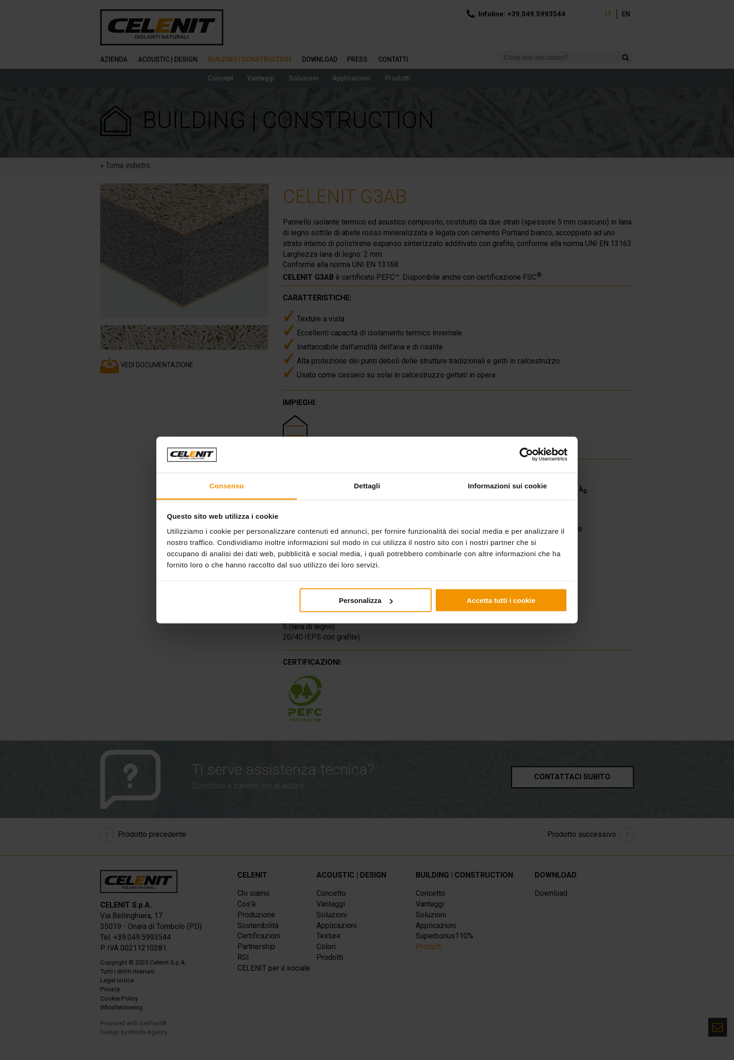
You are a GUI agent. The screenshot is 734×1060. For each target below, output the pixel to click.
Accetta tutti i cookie (501, 600)
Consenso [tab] (226, 485)
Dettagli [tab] (367, 485)
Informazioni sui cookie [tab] (507, 485)
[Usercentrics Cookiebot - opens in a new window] (526, 455)
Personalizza (366, 600)
